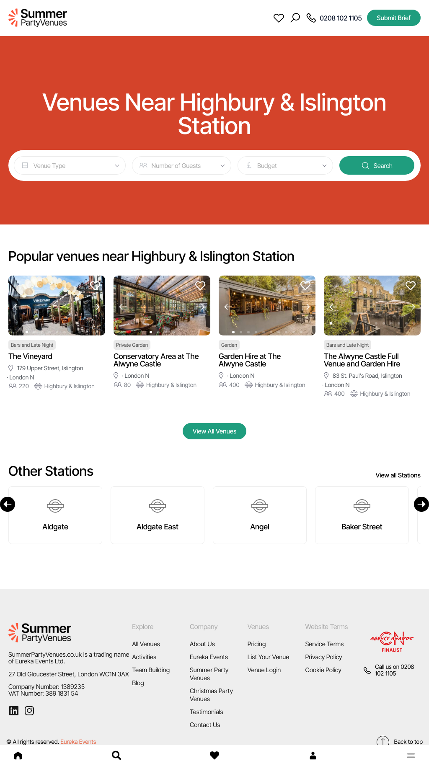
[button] (411, 755)
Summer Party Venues (209, 674)
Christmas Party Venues (211, 695)
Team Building (151, 670)
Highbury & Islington (64, 386)
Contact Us (205, 725)
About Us (202, 644)
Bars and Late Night (32, 345)
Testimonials (206, 712)
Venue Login (264, 670)
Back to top (399, 742)
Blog (138, 683)
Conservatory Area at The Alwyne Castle (156, 360)
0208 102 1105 (394, 670)
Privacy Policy (323, 657)
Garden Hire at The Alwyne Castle (250, 360)
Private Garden (132, 345)
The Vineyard (30, 356)
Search (377, 165)
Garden (229, 345)
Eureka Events (209, 657)
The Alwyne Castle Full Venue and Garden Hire (362, 360)
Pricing (257, 644)
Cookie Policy (323, 670)
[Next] (421, 504)
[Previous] (7, 504)
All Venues (146, 644)
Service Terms (324, 644)
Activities (144, 657)
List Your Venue (268, 657)
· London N (20, 377)
